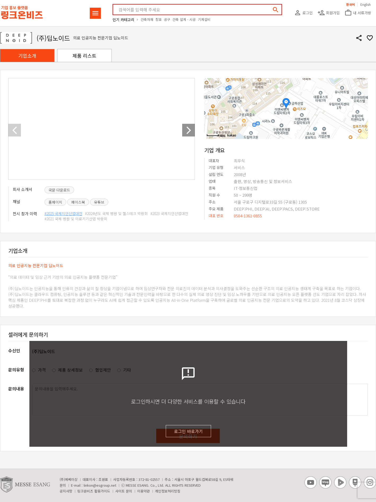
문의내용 (16, 388)
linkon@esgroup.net (100, 485)
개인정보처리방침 (167, 491)
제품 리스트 (84, 55)
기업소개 (27, 55)
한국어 (350, 4)
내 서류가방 (357, 12)
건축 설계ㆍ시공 (184, 19)
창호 (158, 19)
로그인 (303, 12)
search (275, 9)
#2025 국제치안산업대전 (63, 213)
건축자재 (147, 19)
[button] (188, 130)
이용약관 (143, 491)
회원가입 (328, 12)
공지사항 (66, 491)
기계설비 (204, 19)
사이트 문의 (123, 491)
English (365, 4)
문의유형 (16, 369)
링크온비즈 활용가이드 (93, 491)
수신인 (14, 350)
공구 (167, 19)
